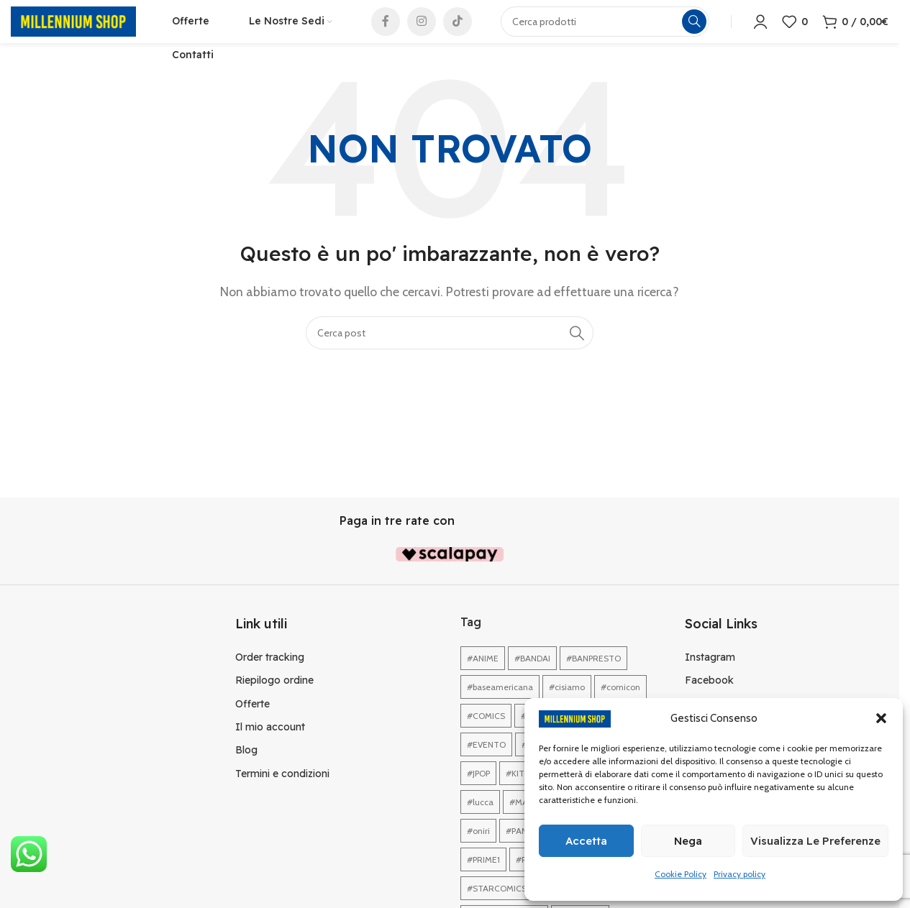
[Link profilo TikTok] (457, 32)
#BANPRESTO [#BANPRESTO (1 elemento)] (593, 679)
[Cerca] (449, 354)
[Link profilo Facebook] (385, 32)
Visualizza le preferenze (815, 841)
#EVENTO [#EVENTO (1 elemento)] (486, 766)
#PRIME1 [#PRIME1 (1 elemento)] (483, 881)
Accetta (586, 841)
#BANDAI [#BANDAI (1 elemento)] (532, 679)
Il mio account (270, 748)
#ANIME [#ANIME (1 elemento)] (483, 679)
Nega (688, 841)
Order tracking (269, 677)
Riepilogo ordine (274, 701)
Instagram (710, 677)
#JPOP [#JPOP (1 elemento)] (478, 794)
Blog (246, 771)
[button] (881, 718)
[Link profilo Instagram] (421, 32)
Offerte (252, 724)
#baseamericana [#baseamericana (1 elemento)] (500, 708)
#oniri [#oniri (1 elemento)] (478, 852)
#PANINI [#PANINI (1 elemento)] (521, 852)
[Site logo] (73, 31)
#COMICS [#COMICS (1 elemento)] (486, 737)
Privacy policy (739, 873)
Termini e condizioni (282, 794)
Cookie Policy (680, 873)
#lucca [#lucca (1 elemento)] (480, 823)
